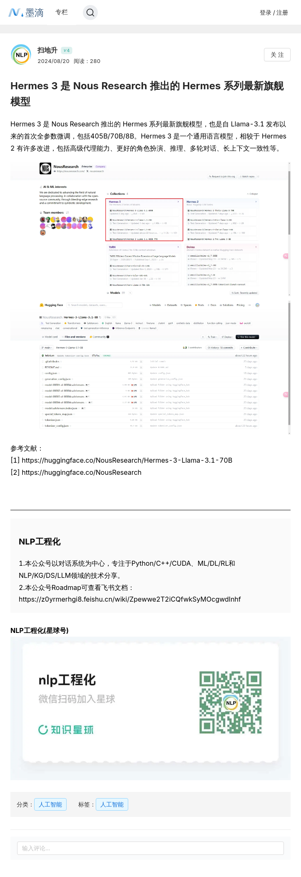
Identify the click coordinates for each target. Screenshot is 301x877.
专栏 (61, 12)
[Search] (90, 12)
